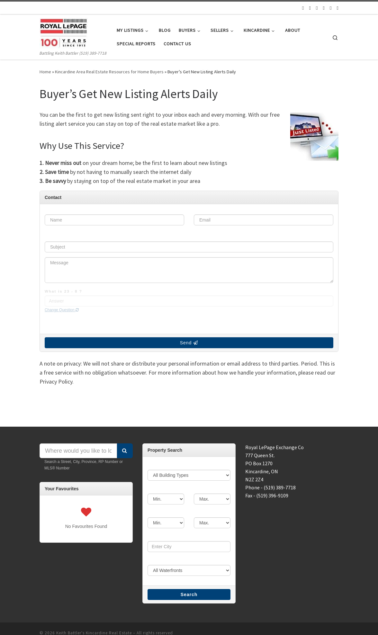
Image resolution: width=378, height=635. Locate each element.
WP (66, 624)
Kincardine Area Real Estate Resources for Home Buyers (115, 71)
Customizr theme (126, 624)
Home (46, 71)
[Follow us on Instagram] (330, 8)
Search (189, 576)
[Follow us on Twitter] (308, 8)
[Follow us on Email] (301, 8)
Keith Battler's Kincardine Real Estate (98, 614)
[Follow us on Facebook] (316, 8)
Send (189, 324)
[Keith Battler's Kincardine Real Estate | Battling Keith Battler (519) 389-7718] (64, 32)
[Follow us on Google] (323, 8)
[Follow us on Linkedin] (337, 8)
